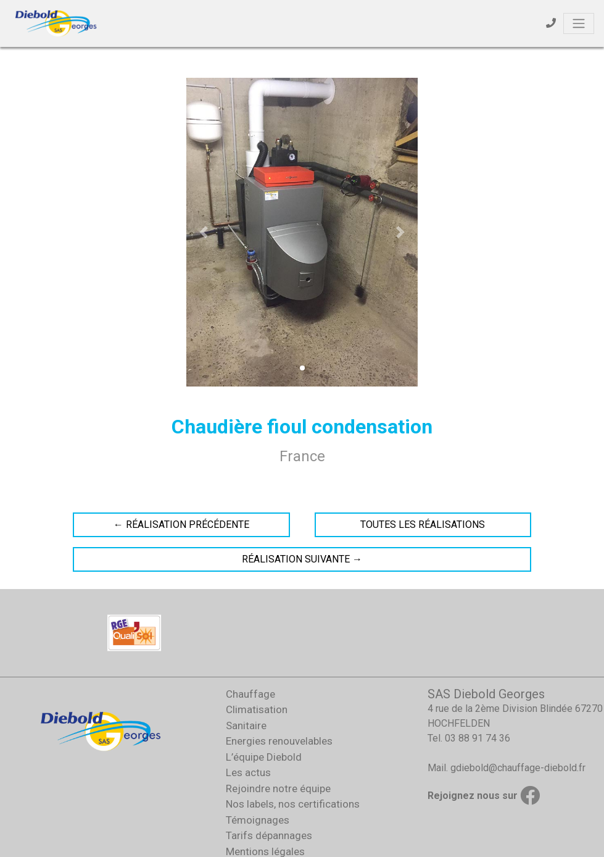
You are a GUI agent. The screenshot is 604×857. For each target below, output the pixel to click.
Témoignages (257, 820)
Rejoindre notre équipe (278, 788)
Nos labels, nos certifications (293, 804)
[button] (203, 232)
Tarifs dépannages (269, 835)
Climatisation (257, 709)
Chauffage (250, 694)
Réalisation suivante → (302, 559)
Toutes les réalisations (422, 524)
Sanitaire (246, 725)
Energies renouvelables (279, 741)
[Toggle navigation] (578, 23)
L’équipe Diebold (264, 757)
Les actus (248, 772)
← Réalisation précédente (181, 524)
